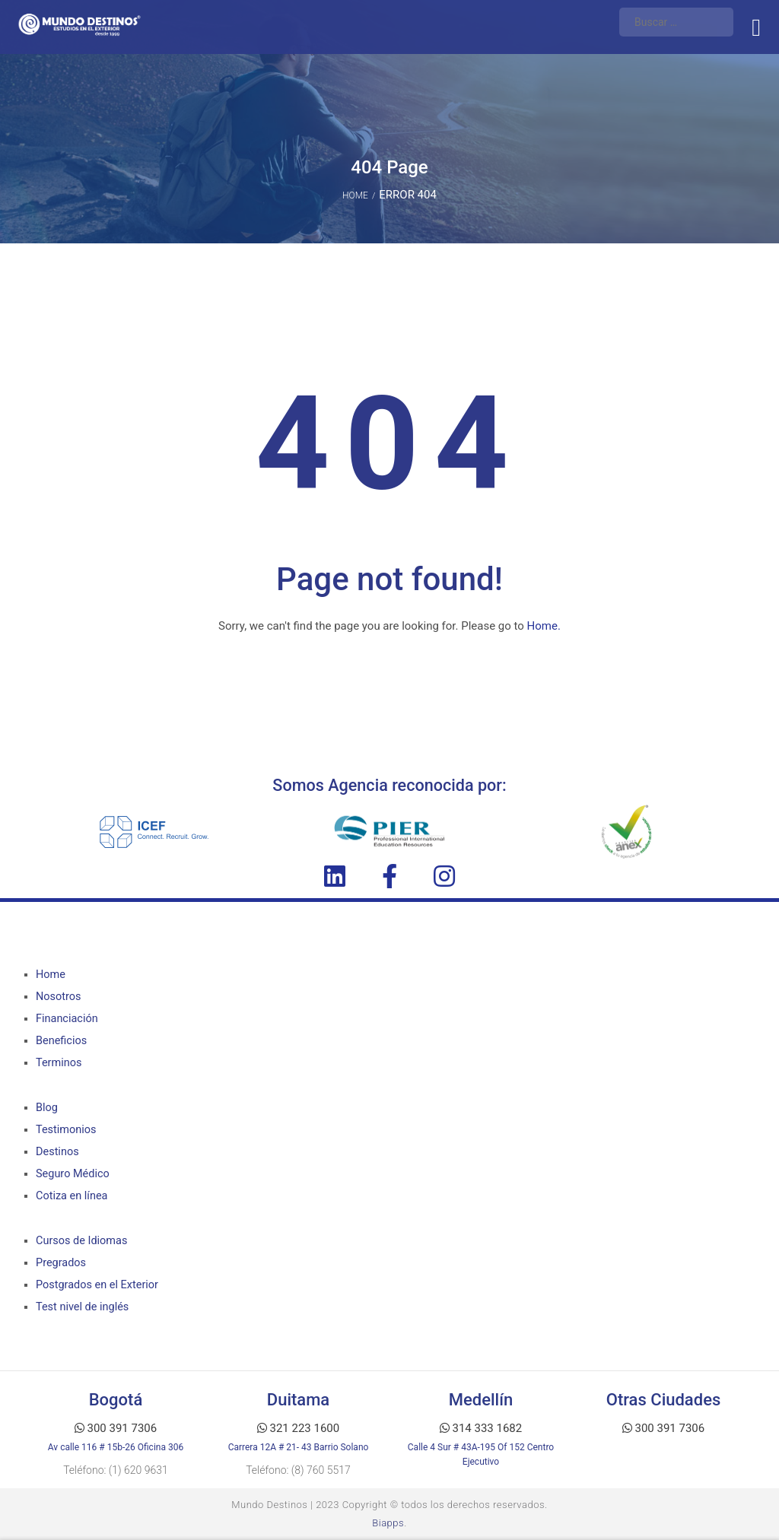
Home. (544, 626)
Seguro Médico (72, 1173)
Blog (47, 1107)
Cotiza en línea (71, 1195)
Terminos (58, 1062)
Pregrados (61, 1262)
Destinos (57, 1151)
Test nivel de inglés (82, 1306)
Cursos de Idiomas (81, 1240)
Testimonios (66, 1129)
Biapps (388, 1523)
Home (355, 195)
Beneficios (61, 1040)
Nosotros (58, 996)
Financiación (66, 1018)
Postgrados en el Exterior (96, 1284)
